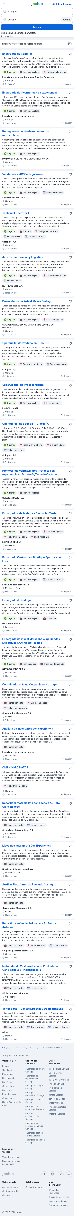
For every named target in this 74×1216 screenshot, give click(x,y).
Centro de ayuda (10, 1191)
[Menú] (4, 4)
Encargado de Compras (17, 53)
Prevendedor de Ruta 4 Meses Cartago (27, 301)
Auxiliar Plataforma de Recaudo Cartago (28, 884)
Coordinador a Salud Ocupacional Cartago (29, 684)
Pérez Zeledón (9, 1094)
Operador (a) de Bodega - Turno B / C (25, 423)
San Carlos (7, 1082)
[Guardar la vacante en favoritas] (70, 54)
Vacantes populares (11, 1157)
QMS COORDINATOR (15, 767)
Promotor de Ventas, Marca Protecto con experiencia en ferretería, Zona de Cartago (29, 472)
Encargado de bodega (16, 600)
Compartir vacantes (34, 1187)
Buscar (37, 27)
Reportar (66, 84)
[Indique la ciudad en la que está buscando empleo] (37, 19)
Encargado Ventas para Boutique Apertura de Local (31, 559)
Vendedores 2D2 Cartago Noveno (23, 174)
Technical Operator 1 (15, 213)
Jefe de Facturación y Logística (22, 257)
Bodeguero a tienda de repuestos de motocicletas (25, 133)
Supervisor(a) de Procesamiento (23, 384)
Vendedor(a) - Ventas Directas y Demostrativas (32, 1008)
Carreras (6, 1195)
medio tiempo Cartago (59, 1069)
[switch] (69, 43)
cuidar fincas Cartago (59, 1080)
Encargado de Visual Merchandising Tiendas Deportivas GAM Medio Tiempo (31, 640)
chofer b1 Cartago (57, 1114)
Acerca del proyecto (11, 1187)
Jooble (19, 1212)
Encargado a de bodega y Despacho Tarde (29, 513)
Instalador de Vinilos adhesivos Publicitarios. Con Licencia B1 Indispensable (31, 968)
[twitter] (61, 1174)
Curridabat (7, 1070)
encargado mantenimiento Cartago (32, 1116)
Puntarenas (7, 1074)
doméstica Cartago (57, 1099)
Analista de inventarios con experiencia (27, 728)
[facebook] (44, 1174)
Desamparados (9, 1078)
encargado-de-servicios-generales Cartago (34, 1126)
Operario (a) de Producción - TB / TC (25, 343)
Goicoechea (8, 1086)
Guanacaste (8, 1098)
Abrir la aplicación (62, 4)
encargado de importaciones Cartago (31, 1079)
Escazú (5, 1066)
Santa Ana (7, 1090)
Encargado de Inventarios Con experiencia (29, 92)
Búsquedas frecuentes (15, 1055)
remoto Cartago (56, 1095)
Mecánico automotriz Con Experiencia (26, 845)
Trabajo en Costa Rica (59, 1197)
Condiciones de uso (58, 1201)
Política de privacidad (58, 1205)
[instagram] (52, 1174)
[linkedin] (69, 1174)
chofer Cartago (56, 1103)
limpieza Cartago (56, 1084)
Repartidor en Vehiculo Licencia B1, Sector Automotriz (29, 925)
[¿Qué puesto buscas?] (37, 11)
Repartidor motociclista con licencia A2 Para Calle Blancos (31, 804)
